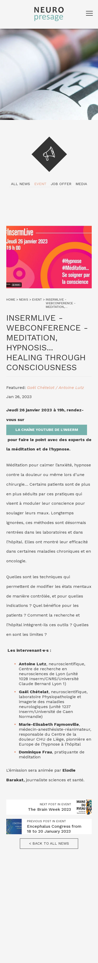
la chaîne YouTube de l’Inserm (46, 430)
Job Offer (61, 184)
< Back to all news (49, 843)
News (23, 299)
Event (40, 184)
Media (81, 184)
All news (20, 184)
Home (10, 299)
